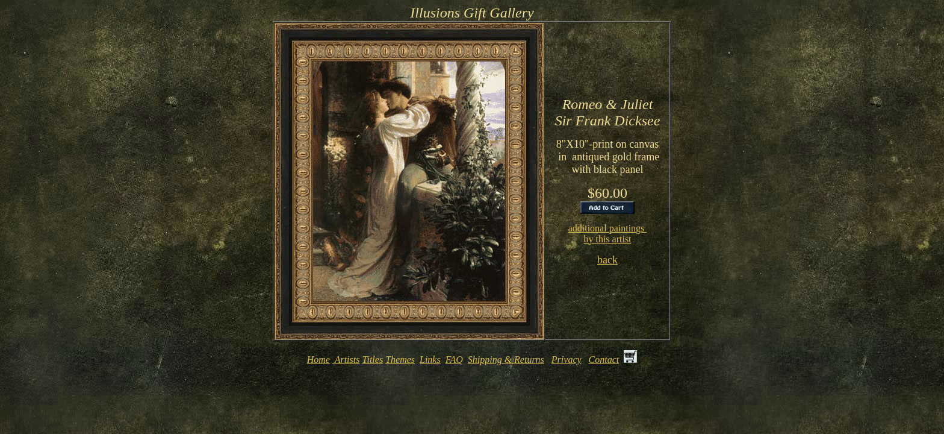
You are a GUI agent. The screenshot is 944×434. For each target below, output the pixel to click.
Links (430, 361)
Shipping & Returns (506, 361)
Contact (604, 361)
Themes (400, 361)
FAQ (454, 361)
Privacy (566, 361)
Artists (346, 361)
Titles (372, 361)
